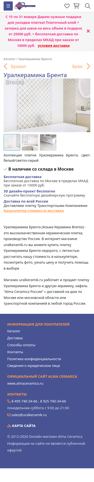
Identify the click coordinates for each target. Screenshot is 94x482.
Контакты (15, 352)
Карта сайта (21, 425)
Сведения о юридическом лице (33, 365)
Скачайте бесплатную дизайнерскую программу (44, 193)
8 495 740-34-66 (24, 401)
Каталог (13, 331)
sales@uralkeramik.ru (29, 415)
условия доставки (54, 45)
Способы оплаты (21, 345)
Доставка (15, 338)
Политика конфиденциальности (34, 359)
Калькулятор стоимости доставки (34, 211)
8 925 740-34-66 (53, 401)
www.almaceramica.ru (25, 383)
